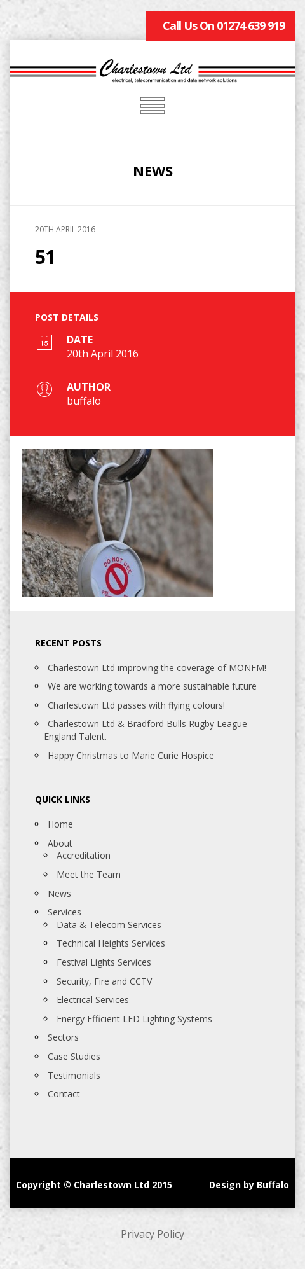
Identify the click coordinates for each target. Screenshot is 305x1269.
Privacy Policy (152, 1234)
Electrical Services (93, 1000)
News (59, 893)
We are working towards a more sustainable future (152, 686)
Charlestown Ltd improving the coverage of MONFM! (157, 668)
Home (60, 824)
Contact (64, 1094)
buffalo (84, 401)
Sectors (63, 1037)
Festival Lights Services (104, 962)
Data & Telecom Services (109, 925)
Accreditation (84, 855)
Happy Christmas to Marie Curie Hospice (131, 755)
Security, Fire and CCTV (104, 981)
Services (64, 912)
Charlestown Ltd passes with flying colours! (136, 705)
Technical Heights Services (111, 943)
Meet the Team (89, 874)
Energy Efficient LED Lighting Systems (134, 1019)
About (60, 843)
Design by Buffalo (249, 1185)
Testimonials (74, 1075)
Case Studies (74, 1056)
